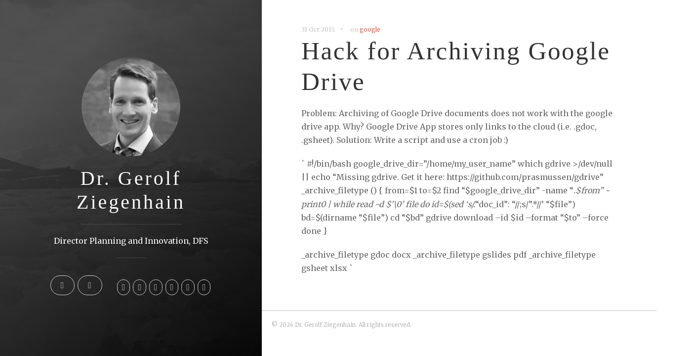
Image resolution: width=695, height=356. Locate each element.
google (370, 29)
